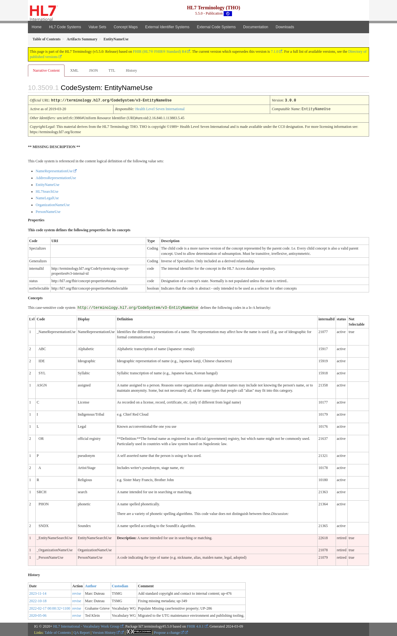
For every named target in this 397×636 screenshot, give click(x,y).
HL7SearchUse (47, 191)
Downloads (285, 27)
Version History (106, 632)
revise (76, 593)
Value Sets (97, 27)
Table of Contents (57, 632)
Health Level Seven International (160, 108)
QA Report (82, 632)
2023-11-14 (38, 593)
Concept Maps (126, 27)
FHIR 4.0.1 (195, 626)
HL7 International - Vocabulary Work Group (86, 626)
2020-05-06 (38, 615)
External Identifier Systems (167, 27)
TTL (112, 70)
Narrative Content (46, 70)
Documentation (255, 27)
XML (74, 70)
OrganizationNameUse (53, 204)
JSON (93, 70)
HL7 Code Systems (65, 27)
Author (90, 585)
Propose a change (169, 632)
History (131, 70)
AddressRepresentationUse (56, 177)
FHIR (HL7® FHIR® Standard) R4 (159, 51)
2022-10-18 (38, 600)
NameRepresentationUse (54, 170)
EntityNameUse (48, 184)
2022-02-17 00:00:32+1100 (49, 608)
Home (37, 27)
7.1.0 (274, 51)
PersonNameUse (48, 211)
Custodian (120, 585)
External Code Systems (216, 27)
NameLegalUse (47, 197)
